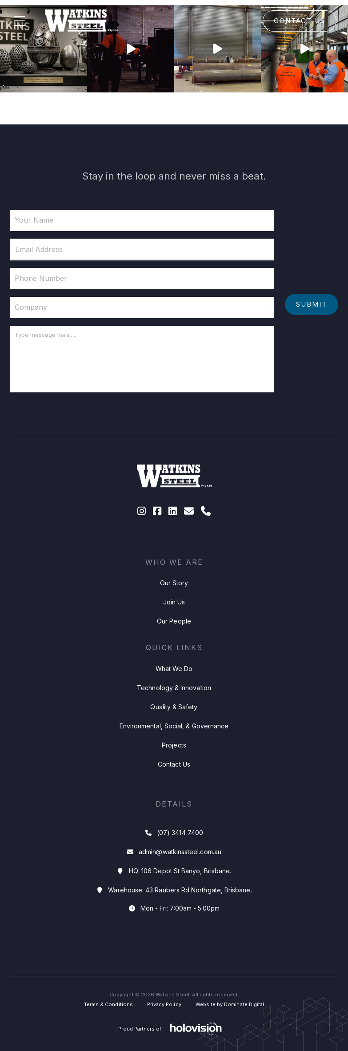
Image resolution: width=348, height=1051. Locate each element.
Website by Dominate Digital (230, 1004)
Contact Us (299, 20)
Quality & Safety (173, 707)
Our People (174, 621)
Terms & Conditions (108, 1004)
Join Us (174, 602)
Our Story (174, 583)
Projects (174, 745)
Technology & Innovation (174, 687)
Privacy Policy (164, 1004)
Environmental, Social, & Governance (174, 726)
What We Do (174, 668)
